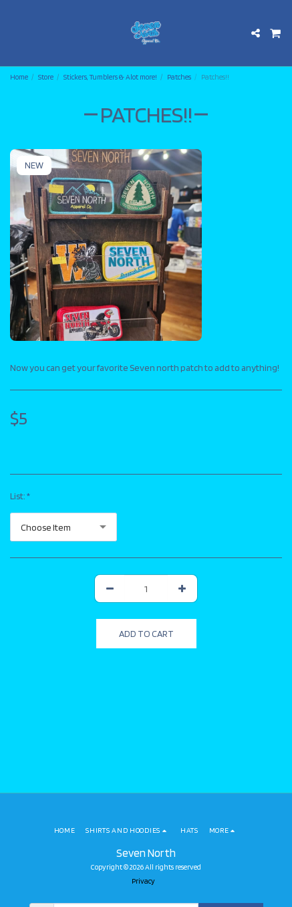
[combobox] (63, 527)
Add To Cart (146, 633)
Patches (179, 77)
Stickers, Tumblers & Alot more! (110, 77)
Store (45, 77)
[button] (14, 32)
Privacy (143, 881)
